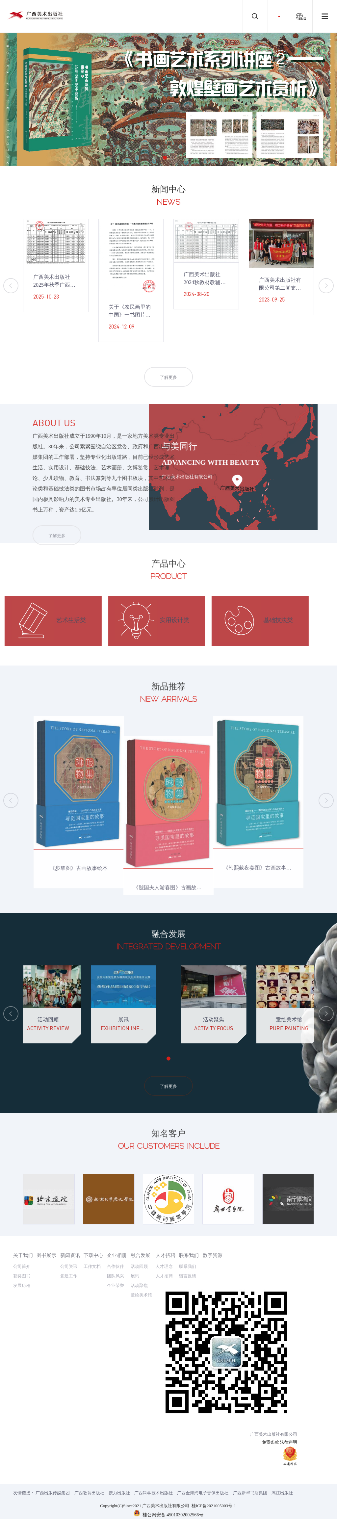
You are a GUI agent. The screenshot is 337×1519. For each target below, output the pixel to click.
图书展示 (46, 1255)
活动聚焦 (139, 1285)
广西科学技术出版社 (153, 1492)
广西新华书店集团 (250, 1492)
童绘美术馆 (141, 1295)
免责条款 (270, 1442)
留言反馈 (187, 1275)
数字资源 (212, 1255)
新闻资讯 (70, 1255)
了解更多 (168, 387)
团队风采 (115, 1275)
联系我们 (189, 1255)
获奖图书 (21, 1275)
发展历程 (21, 1285)
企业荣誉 (115, 1285)
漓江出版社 (282, 1492)
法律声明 (288, 1442)
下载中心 (93, 1255)
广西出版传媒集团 (53, 1492)
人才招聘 (165, 1255)
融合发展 (140, 1255)
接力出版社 (119, 1492)
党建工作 (68, 1275)
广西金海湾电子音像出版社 (202, 1492)
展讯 (135, 1275)
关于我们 (23, 1255)
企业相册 (117, 1255)
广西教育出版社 (89, 1492)
